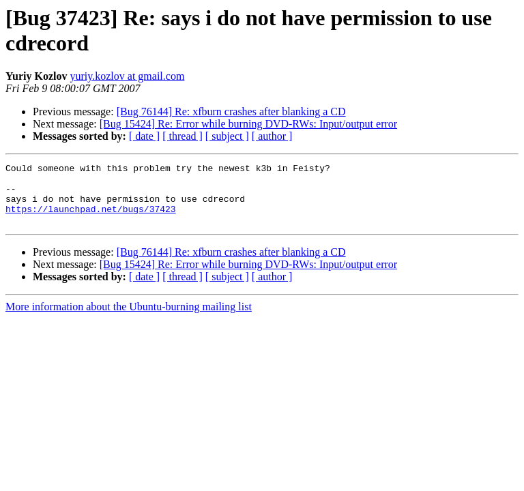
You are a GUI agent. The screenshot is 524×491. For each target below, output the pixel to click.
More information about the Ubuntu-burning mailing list (128, 319)
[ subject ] (227, 136)
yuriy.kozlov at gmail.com (127, 76)
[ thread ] (182, 136)
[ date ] (144, 136)
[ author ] (272, 136)
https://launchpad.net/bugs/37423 (90, 219)
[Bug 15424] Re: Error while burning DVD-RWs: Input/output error (248, 124)
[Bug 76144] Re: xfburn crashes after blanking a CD (231, 111)
